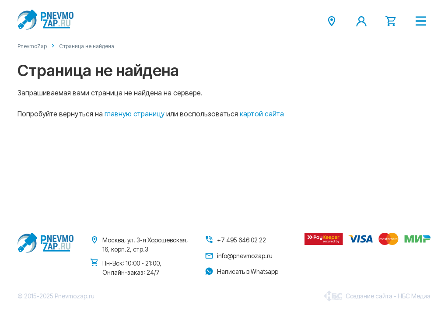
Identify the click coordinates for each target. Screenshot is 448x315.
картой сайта (262, 113)
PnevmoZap (32, 46)
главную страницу (134, 113)
